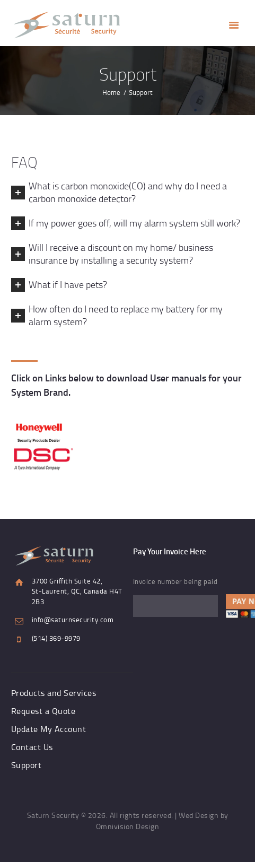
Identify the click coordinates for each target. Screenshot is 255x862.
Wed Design (198, 815)
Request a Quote (43, 711)
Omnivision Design (128, 826)
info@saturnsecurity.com (73, 619)
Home (111, 92)
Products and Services (53, 693)
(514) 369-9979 (56, 638)
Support (26, 765)
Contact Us (32, 747)
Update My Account (48, 729)
